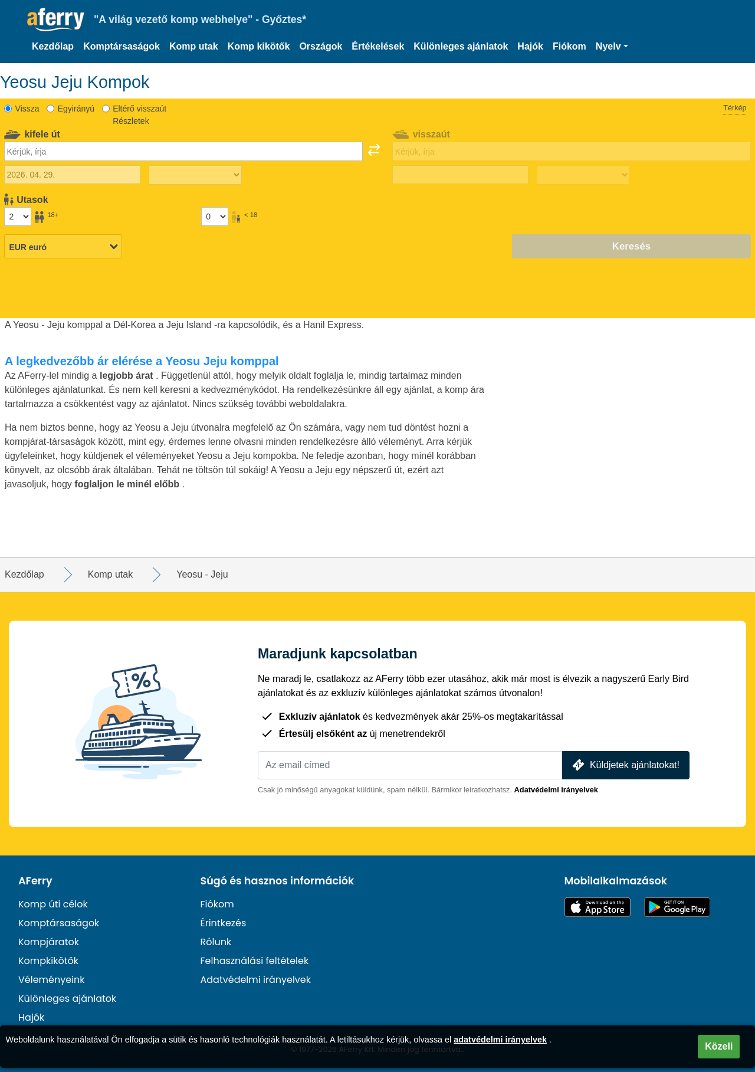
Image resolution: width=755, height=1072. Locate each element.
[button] (612, 46)
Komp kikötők (259, 46)
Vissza (27, 108)
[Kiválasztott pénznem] (63, 247)
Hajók (530, 46)
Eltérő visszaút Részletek (139, 115)
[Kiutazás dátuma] (72, 174)
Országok (320, 46)
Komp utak (193, 46)
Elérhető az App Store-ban (597, 907)
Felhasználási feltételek (255, 961)
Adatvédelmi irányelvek (556, 789)
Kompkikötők (48, 961)
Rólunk (216, 942)
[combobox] (183, 151)
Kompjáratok (48, 942)
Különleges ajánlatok (460, 46)
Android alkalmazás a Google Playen (677, 907)
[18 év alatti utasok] (214, 216)
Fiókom (569, 46)
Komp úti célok (53, 904)
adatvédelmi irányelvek (500, 1039)
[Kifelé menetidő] (195, 175)
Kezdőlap (53, 46)
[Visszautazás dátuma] (460, 174)
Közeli (719, 1046)
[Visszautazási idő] (583, 175)
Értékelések (378, 46)
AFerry (35, 881)
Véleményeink (51, 979)
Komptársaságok (121, 46)
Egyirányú (76, 108)
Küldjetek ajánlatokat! (625, 764)
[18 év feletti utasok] (17, 216)
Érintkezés (224, 923)
